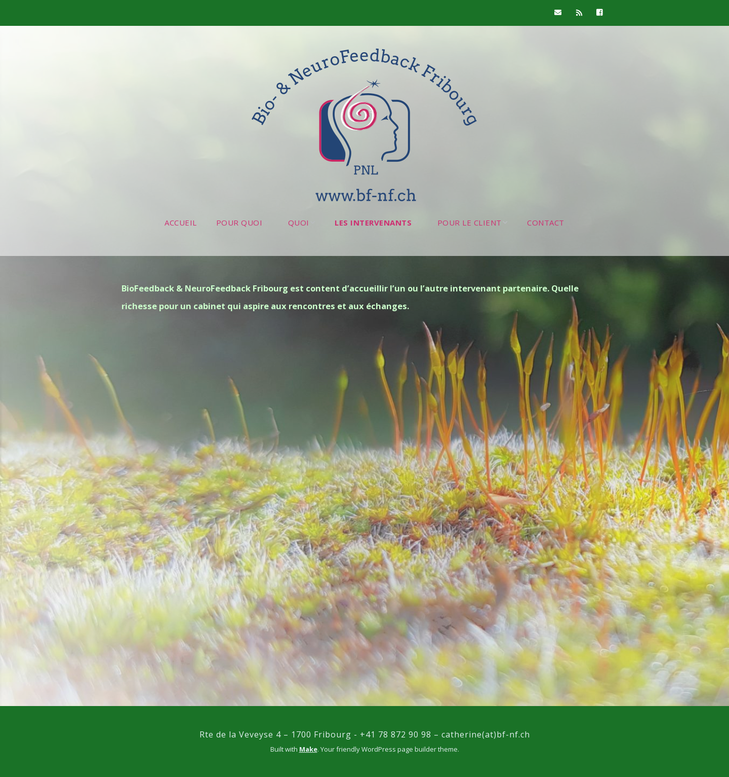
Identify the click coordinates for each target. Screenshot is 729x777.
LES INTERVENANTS (373, 222)
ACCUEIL (181, 222)
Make (308, 749)
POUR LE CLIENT (469, 222)
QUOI (298, 222)
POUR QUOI (239, 222)
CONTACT (545, 222)
